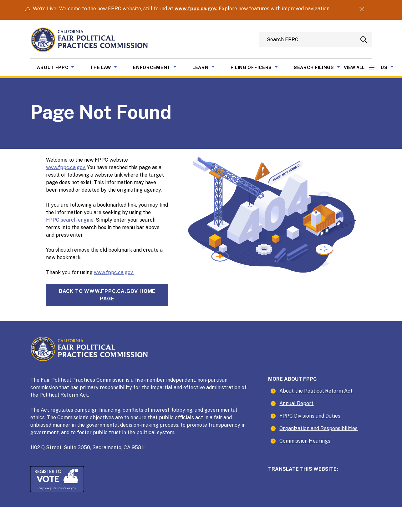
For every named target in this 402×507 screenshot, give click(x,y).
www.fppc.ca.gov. (196, 9)
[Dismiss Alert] (361, 10)
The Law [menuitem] (108, 66)
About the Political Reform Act (316, 391)
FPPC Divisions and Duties (309, 416)
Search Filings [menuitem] (321, 66)
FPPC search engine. (70, 220)
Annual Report (296, 403)
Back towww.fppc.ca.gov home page (107, 295)
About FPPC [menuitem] (60, 66)
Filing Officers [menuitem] (259, 66)
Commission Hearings (304, 441)
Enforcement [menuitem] (159, 66)
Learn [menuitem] (208, 66)
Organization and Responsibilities (318, 428)
